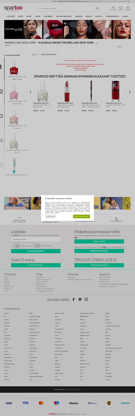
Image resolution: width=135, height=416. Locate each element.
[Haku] (97, 8)
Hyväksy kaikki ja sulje (82, 216)
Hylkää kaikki (51, 216)
